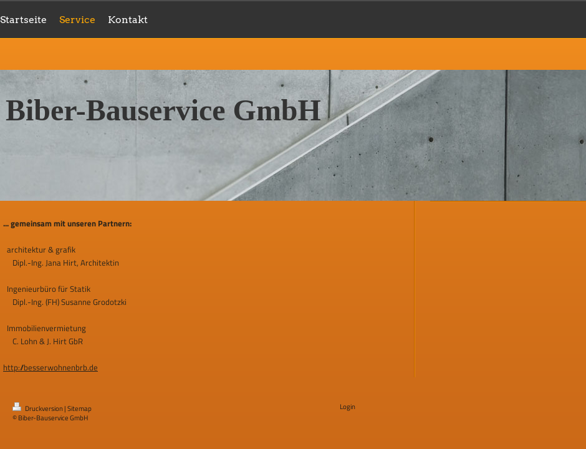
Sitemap (79, 408)
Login (347, 407)
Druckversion (38, 408)
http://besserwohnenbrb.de (50, 367)
